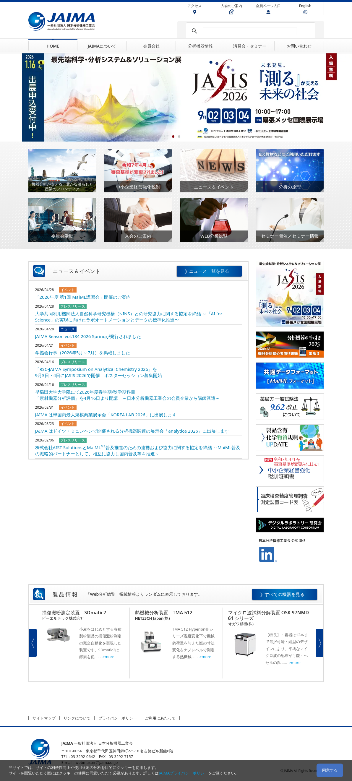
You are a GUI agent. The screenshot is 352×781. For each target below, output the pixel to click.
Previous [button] (33, 643)
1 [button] (173, 136)
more (109, 656)
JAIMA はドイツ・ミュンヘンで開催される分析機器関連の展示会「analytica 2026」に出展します (132, 431)
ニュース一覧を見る (209, 271)
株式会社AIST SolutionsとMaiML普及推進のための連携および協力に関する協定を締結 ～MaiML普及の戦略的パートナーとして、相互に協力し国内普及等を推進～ (138, 450)
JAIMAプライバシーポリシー (183, 773)
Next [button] (319, 643)
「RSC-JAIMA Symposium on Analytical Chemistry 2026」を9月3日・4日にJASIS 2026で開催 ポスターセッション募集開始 (98, 372)
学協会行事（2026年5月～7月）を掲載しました (82, 352)
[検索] (250, 31)
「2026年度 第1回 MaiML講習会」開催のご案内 (83, 297)
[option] (83, 643)
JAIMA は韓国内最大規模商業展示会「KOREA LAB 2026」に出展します (105, 415)
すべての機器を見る (284, 594)
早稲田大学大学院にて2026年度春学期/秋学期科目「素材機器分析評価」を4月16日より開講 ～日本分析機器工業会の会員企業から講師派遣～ (127, 395)
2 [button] (179, 136)
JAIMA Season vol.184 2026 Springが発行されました (88, 336)
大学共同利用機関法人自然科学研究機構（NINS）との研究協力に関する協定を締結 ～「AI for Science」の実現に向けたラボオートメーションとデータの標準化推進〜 (129, 317)
